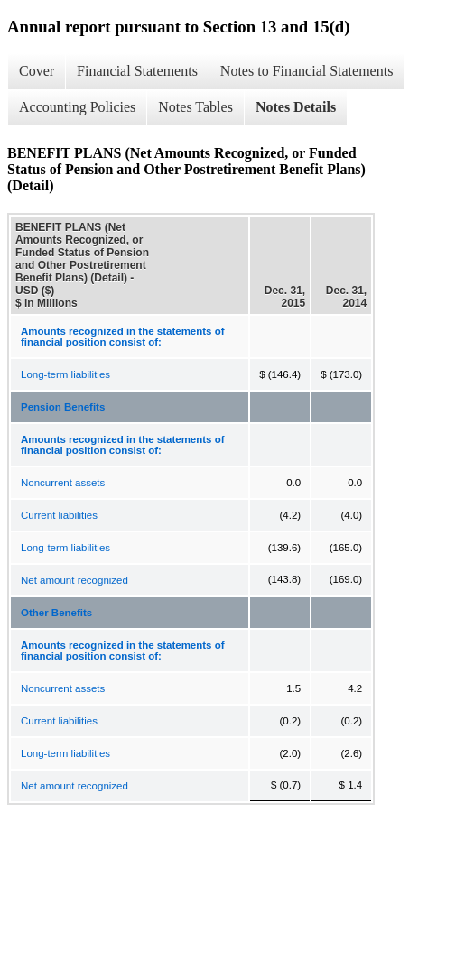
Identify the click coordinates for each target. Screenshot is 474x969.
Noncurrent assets (63, 482)
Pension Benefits (63, 406)
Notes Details (296, 107)
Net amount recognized (74, 580)
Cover (36, 70)
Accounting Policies (77, 107)
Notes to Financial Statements (307, 70)
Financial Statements (137, 70)
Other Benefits (56, 612)
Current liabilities (59, 515)
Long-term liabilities (65, 374)
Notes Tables (195, 107)
